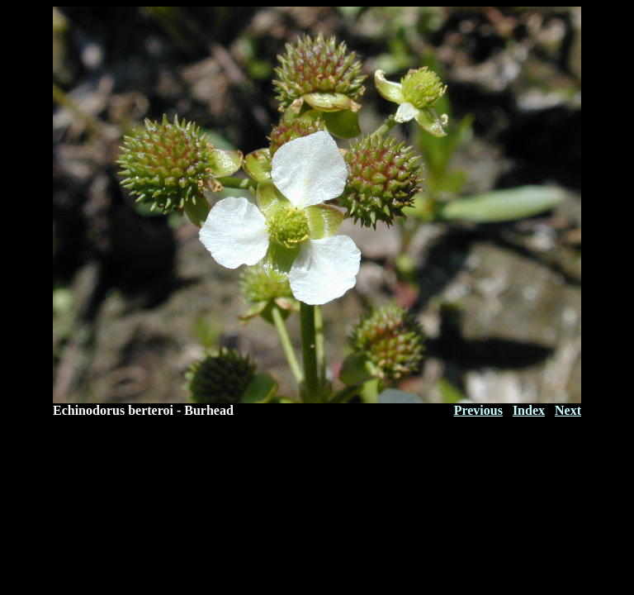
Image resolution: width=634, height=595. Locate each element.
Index (529, 410)
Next (568, 410)
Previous (478, 410)
